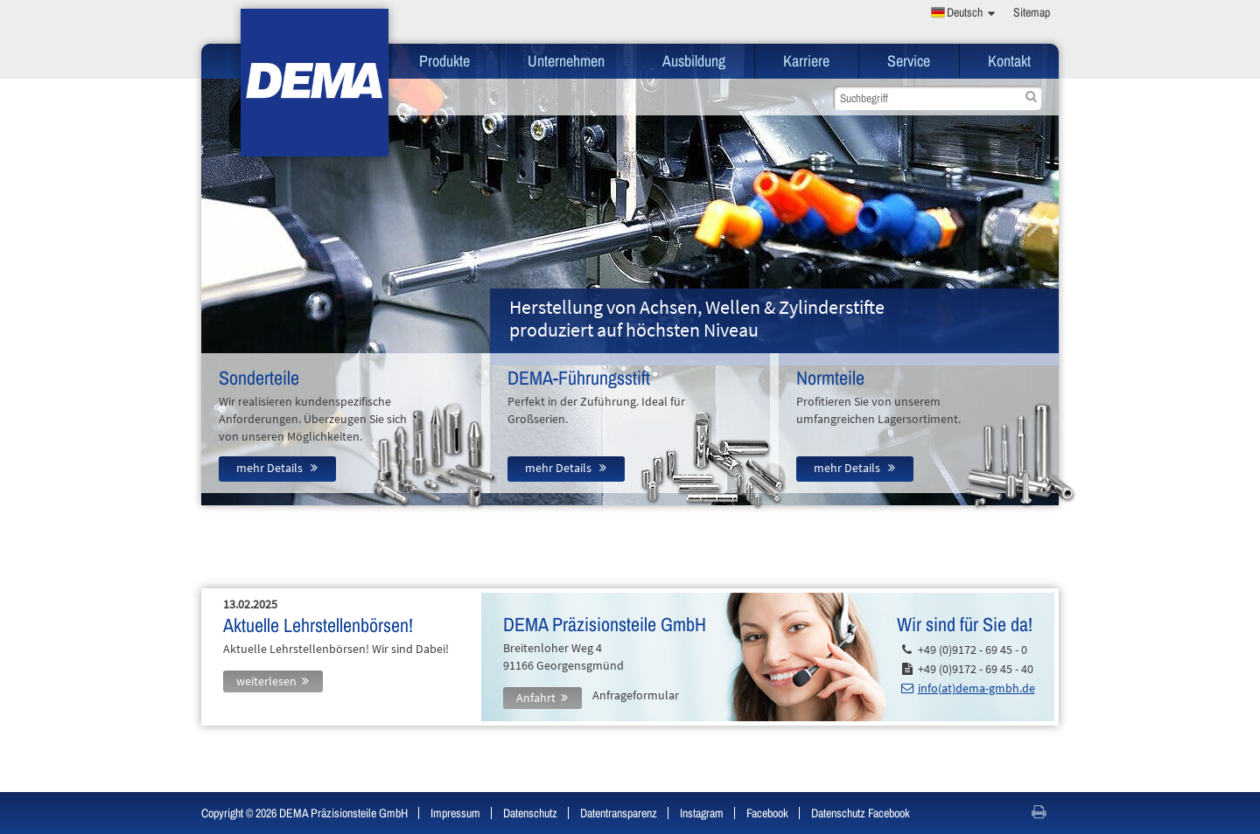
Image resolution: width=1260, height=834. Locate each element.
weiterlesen (266, 681)
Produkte (444, 61)
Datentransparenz (618, 813)
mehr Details (270, 468)
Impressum (455, 813)
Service (908, 61)
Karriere (806, 61)
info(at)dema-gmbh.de (976, 688)
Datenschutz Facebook (860, 813)
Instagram (702, 813)
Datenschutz (530, 813)
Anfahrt (536, 697)
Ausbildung (693, 61)
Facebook (767, 813)
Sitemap (1031, 12)
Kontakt (1009, 61)
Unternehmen (566, 61)
